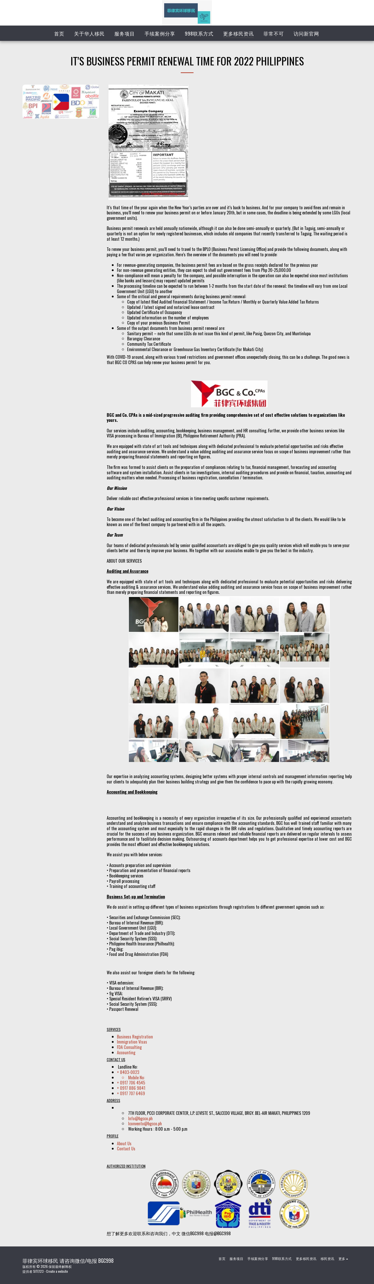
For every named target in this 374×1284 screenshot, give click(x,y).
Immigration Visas (132, 1041)
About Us (124, 1143)
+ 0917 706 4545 (131, 1082)
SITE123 (38, 1271)
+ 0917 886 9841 (131, 1088)
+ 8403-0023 (128, 1072)
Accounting (126, 1052)
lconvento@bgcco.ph (145, 1123)
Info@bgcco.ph (140, 1118)
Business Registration (135, 1036)
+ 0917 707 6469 (131, 1093)
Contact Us (126, 1148)
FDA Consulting (129, 1047)
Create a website (57, 1271)
